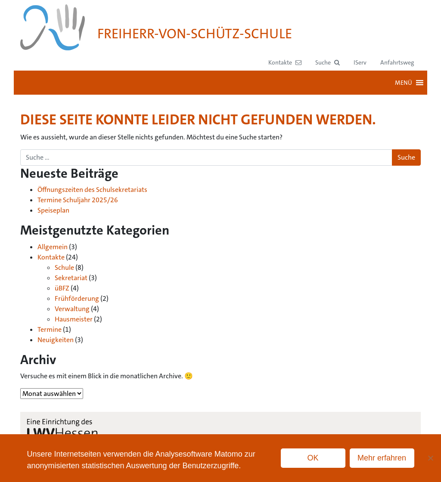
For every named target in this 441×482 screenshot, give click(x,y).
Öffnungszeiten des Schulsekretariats (92, 189)
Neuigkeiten (55, 339)
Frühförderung (77, 298)
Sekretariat (71, 277)
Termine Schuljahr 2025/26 (77, 199)
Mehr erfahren (381, 458)
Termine (49, 329)
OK (313, 458)
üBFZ (62, 288)
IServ (360, 62)
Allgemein (52, 246)
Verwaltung (72, 308)
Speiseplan (53, 210)
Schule (64, 267)
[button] (327, 63)
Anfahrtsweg (397, 62)
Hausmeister (74, 319)
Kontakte (51, 257)
